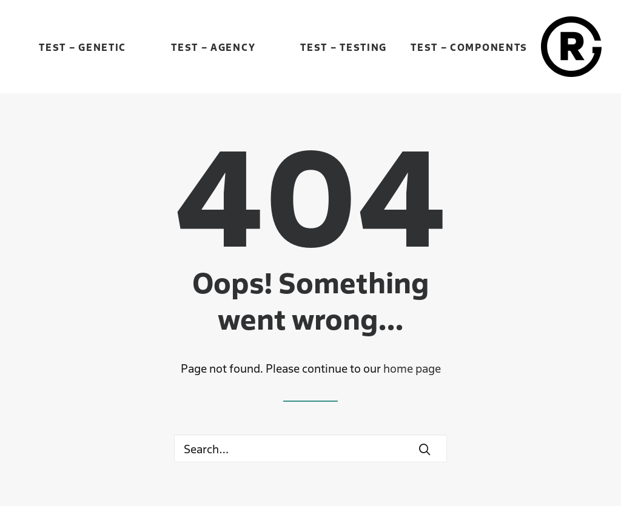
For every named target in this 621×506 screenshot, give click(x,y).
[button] (424, 449)
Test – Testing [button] (343, 47)
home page (412, 368)
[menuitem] (82, 46)
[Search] (310, 448)
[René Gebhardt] (571, 46)
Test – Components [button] (469, 47)
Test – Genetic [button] (82, 47)
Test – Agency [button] (213, 47)
